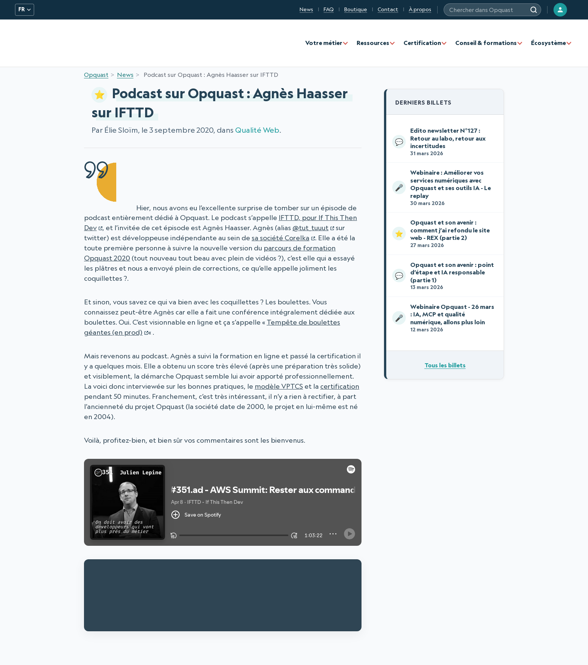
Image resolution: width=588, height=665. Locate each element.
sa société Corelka (280, 237)
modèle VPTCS (279, 386)
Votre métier (323, 42)
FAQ (329, 9)
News (306, 9)
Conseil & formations (486, 42)
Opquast (96, 74)
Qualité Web (257, 130)
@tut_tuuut (310, 227)
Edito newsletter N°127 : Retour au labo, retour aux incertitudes (443, 141)
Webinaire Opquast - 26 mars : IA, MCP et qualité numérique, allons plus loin (443, 317)
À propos (420, 9)
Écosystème (548, 42)
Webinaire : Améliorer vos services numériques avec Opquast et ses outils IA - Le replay (443, 187)
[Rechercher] (534, 10)
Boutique (355, 9)
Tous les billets (445, 365)
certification (339, 386)
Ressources (373, 42)
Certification (422, 42)
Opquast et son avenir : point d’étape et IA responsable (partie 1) (443, 276)
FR (24, 9)
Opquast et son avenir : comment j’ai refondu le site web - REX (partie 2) (443, 233)
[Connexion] (560, 9)
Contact (388, 9)
